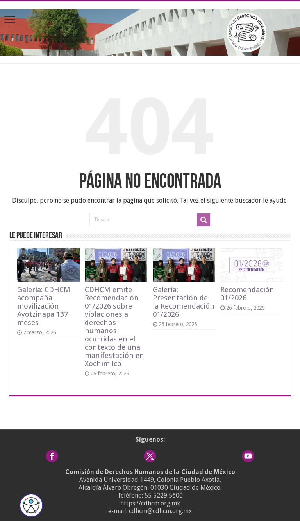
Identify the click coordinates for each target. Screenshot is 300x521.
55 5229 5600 (164, 495)
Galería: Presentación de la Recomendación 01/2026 (183, 302)
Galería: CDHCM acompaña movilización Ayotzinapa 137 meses (43, 306)
